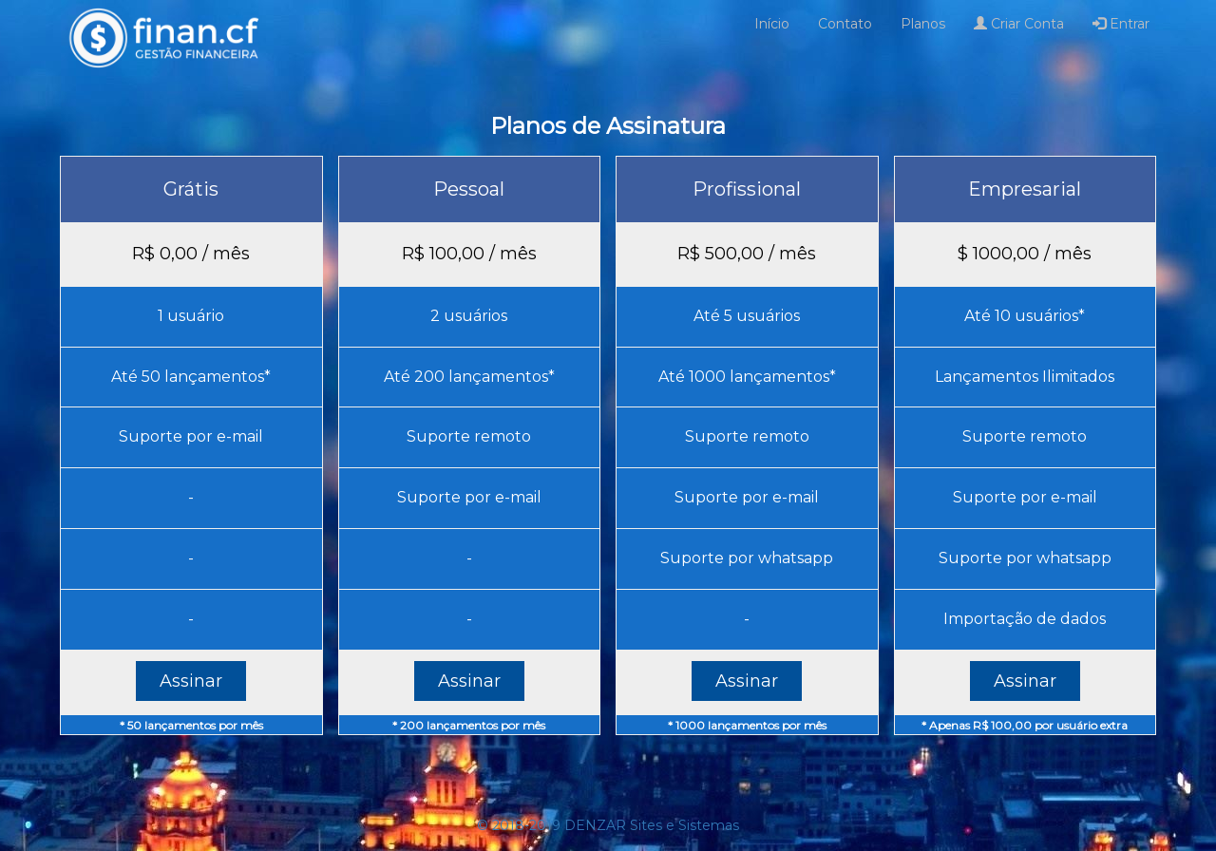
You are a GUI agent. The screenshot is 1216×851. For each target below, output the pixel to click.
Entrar (1121, 23)
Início (771, 23)
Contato (845, 23)
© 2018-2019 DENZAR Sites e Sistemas (608, 825)
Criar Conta (1019, 23)
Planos (923, 23)
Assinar (191, 681)
